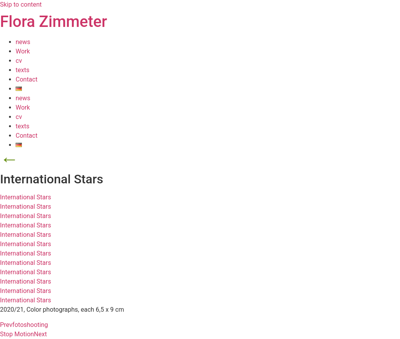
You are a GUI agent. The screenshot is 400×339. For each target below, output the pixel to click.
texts (22, 70)
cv (19, 60)
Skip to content (21, 4)
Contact (27, 79)
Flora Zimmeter (53, 21)
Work (23, 51)
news (23, 42)
